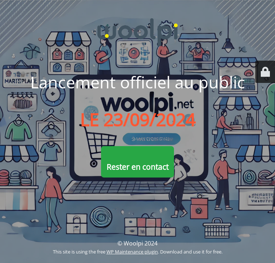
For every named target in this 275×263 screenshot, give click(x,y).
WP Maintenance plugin (132, 251)
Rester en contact (137, 167)
